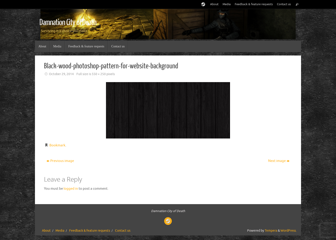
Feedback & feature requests (254, 4)
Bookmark (57, 145)
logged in (71, 189)
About (214, 4)
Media (227, 4)
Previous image (60, 161)
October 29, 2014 (61, 74)
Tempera (271, 231)
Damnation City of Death (67, 22)
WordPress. (289, 231)
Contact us (284, 4)
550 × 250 (99, 74)
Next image (279, 161)
